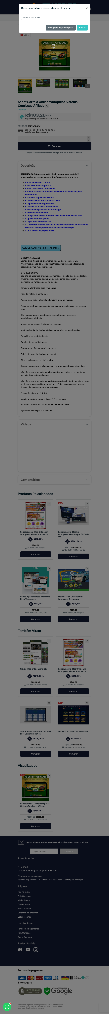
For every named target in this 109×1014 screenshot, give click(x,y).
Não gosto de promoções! (60, 27)
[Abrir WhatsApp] (7, 1007)
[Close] (86, 8)
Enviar (82, 27)
